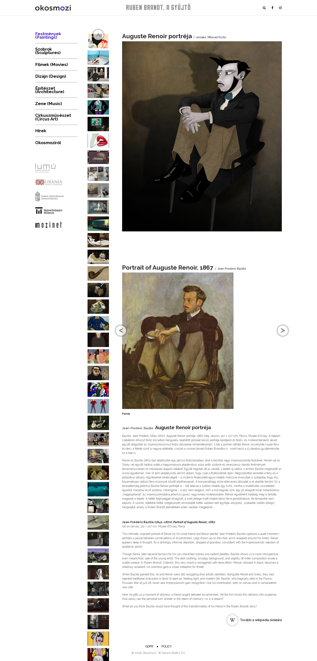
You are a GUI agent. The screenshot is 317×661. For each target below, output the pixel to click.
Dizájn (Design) (50, 76)
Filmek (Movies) (51, 64)
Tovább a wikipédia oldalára (261, 620)
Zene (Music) (48, 103)
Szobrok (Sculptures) (48, 51)
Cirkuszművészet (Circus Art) (53, 117)
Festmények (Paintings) (48, 35)
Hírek (40, 130)
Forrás (126, 413)
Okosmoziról (48, 142)
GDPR (149, 646)
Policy (167, 646)
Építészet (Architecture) (49, 90)
